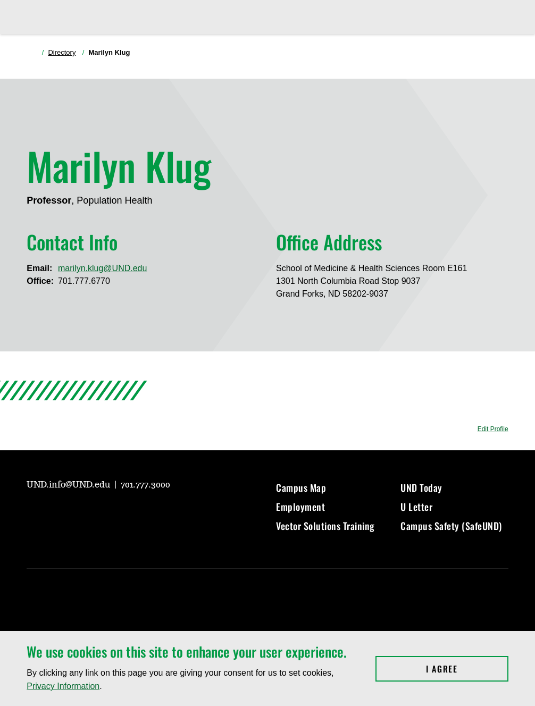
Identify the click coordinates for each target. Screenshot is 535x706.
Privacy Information (63, 686)
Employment (300, 507)
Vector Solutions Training (325, 526)
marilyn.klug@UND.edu (102, 268)
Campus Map (301, 487)
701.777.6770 (84, 280)
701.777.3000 (145, 485)
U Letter (416, 507)
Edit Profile (493, 429)
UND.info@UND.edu (69, 485)
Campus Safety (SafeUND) (451, 526)
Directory (62, 52)
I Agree (467, 668)
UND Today (421, 487)
